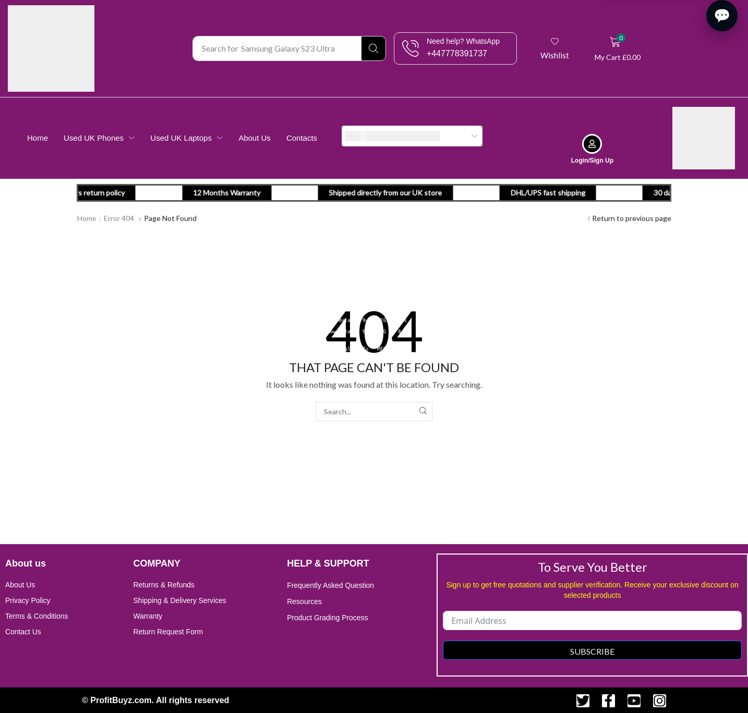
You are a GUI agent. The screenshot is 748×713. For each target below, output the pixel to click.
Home (86, 217)
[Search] (373, 48)
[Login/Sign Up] (592, 143)
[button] (555, 48)
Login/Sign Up (592, 160)
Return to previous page (631, 217)
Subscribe (592, 651)
